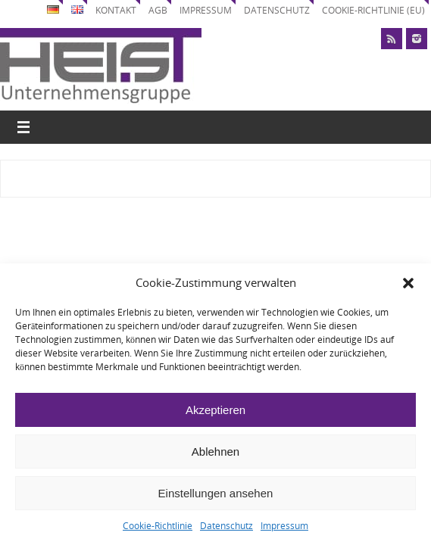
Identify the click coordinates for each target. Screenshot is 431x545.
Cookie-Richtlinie (157, 525)
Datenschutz (226, 525)
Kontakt (115, 10)
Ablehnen (215, 451)
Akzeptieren (215, 409)
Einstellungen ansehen (215, 493)
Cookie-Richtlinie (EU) (373, 10)
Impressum (284, 525)
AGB (157, 10)
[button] (408, 283)
